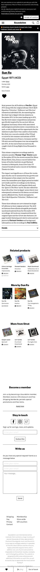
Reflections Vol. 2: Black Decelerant (33, 270)
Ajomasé (4, 342)
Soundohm (20, 22)
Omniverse (5, 303)
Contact (10, 524)
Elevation (18, 269)
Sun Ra (6, 72)
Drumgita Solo (32, 342)
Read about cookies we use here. (12, 13)
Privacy (9, 522)
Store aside (21, 519)
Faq (8, 519)
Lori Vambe (18, 339)
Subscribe (20, 439)
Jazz (7, 87)
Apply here (20, 406)
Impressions (6, 271)
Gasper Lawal (6, 339)
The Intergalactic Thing (33, 304)
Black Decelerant (33, 266)
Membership (22, 517)
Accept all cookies (31, 17)
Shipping (10, 517)
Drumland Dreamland (18, 343)
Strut (7, 81)
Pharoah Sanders (20, 266)
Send (20, 498)
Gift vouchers (22, 522)
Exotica (17, 303)
